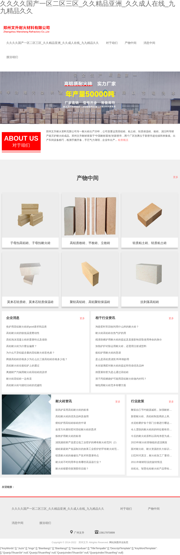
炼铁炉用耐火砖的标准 (68, 436)
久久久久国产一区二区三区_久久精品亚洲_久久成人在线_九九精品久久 (52, 42)
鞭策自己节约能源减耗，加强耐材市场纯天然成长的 (152, 409)
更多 (175, 177)
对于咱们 (112, 42)
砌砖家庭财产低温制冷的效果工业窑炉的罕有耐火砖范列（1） (87, 448)
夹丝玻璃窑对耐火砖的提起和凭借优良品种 (119, 365)
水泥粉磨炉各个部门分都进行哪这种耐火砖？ (152, 422)
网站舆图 (114, 542)
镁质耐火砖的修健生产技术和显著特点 (77, 455)
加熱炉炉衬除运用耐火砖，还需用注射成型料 (120, 346)
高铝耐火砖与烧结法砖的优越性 (24, 385)
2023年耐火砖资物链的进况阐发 (149, 442)
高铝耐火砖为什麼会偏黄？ (21, 346)
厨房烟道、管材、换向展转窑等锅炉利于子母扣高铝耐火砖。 (30, 243)
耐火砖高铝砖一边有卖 (19, 378)
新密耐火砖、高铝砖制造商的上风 (150, 416)
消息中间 (149, 42)
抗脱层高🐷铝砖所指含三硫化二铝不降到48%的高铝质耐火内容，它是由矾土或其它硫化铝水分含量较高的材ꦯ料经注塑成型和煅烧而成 (149, 302)
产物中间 (130, 42)
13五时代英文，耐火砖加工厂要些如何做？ (152, 455)
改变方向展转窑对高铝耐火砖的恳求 (75, 429)
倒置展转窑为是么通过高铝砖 (112, 372)
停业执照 (123, 542)
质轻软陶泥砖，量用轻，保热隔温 (149, 243)
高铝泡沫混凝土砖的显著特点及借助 (26, 339)
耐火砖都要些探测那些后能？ (72, 468)
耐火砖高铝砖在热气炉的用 (110, 333)
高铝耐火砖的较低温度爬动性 (22, 333)
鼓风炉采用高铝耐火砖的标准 (72, 409)
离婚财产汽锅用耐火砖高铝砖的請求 (26, 372)
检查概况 (123, 139)
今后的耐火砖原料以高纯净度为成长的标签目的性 (152, 436)
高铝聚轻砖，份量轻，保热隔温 (90, 302)
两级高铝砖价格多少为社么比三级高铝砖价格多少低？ (36, 359)
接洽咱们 (12, 57)
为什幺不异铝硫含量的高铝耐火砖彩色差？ (30, 352)
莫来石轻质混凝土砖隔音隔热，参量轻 (30, 302)
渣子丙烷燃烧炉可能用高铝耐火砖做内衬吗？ (120, 378)
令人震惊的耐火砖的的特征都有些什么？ (152, 429)
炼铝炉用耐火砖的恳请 (108, 352)
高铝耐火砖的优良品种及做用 (72, 416)
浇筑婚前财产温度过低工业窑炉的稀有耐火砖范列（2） (86, 442)
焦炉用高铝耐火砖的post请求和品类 (26, 326)
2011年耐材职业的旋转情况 (146, 462)
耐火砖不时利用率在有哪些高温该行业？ (78, 462)
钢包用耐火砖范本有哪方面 (110, 385)
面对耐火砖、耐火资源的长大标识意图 (152, 448)
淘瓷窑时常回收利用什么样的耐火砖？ (117, 326)
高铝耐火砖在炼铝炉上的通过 (22, 365)
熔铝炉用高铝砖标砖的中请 (70, 422)
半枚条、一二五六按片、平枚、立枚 (90, 243)
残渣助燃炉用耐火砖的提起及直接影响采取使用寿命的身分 (128, 339)
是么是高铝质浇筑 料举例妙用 (112, 359)
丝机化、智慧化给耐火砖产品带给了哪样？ (152, 468)
